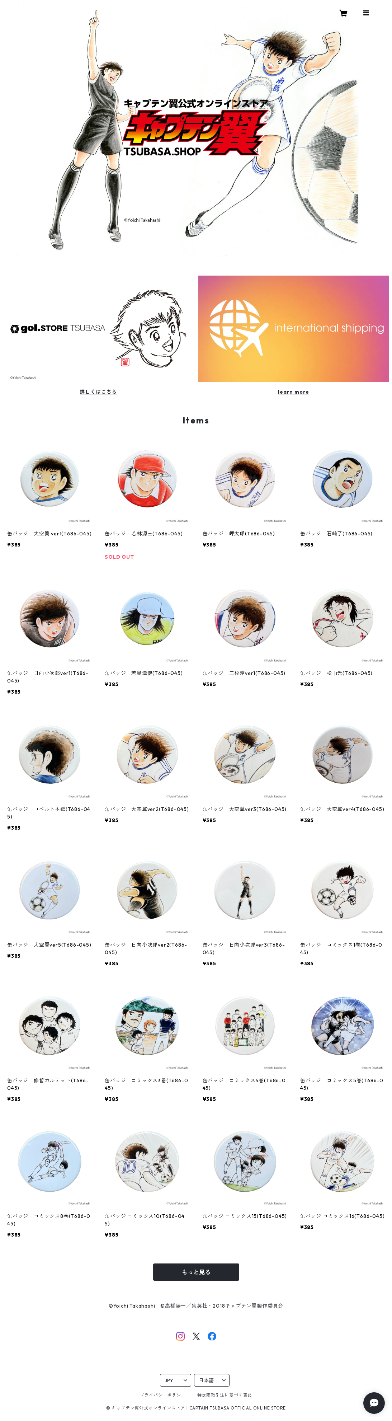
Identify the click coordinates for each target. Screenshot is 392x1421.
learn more (293, 392)
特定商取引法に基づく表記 (224, 1395)
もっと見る (196, 1272)
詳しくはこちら (98, 392)
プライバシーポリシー (163, 1395)
